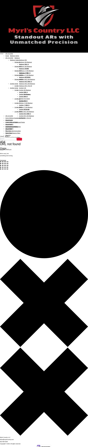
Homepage (3, 160)
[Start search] (19, 139)
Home (1, 149)
